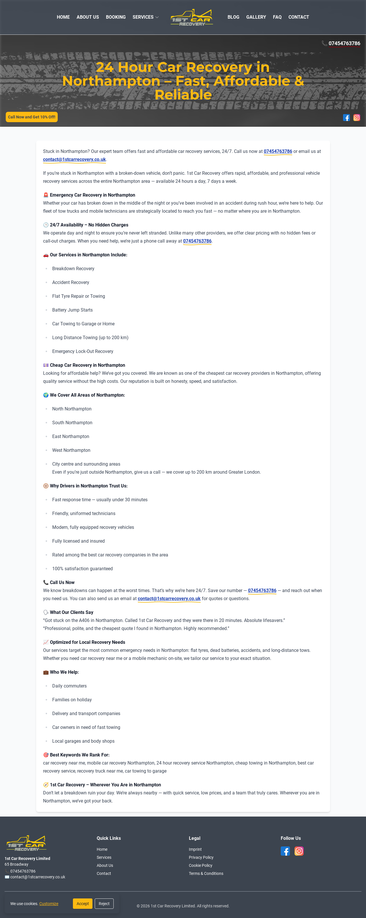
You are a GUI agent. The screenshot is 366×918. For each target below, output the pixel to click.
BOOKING (116, 17)
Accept (83, 903)
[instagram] (299, 851)
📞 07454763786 (20, 871)
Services (104, 857)
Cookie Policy (200, 865)
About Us (105, 865)
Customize (48, 903)
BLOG (233, 17)
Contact (104, 873)
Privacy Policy (201, 857)
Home (102, 849)
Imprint (195, 849)
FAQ (277, 17)
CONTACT (298, 17)
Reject (104, 903)
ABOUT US (88, 17)
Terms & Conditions (206, 873)
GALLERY (256, 17)
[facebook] (285, 851)
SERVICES (143, 17)
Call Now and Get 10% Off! (31, 117)
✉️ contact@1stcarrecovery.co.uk (35, 877)
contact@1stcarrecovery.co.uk (74, 159)
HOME (63, 17)
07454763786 (344, 43)
